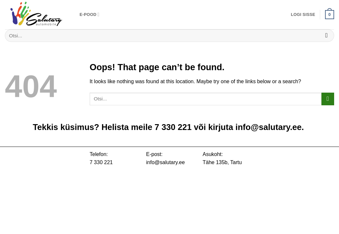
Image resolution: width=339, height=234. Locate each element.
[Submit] (326, 35)
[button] (303, 14)
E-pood (89, 14)
